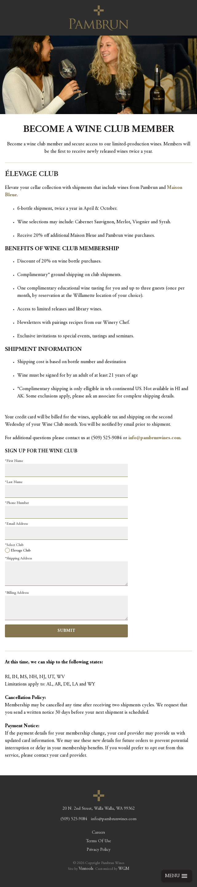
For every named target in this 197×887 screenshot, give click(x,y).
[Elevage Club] (7, 550)
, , (98, 809)
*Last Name (13, 482)
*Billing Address (17, 593)
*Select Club (14, 545)
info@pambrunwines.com (154, 438)
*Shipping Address (18, 558)
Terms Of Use (98, 841)
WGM (123, 869)
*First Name (14, 461)
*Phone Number (17, 503)
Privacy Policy (98, 850)
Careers (98, 833)
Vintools (86, 869)
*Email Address (16, 524)
